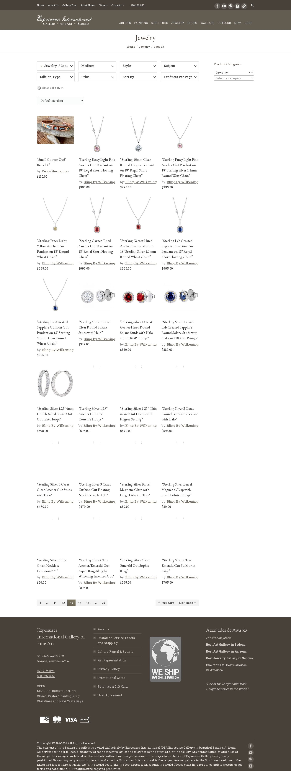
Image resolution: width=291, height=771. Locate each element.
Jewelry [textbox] (232, 72)
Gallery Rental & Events (115, 651)
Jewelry (144, 46)
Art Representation (112, 660)
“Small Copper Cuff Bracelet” (51, 162)
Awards (103, 629)
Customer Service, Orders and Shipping (116, 640)
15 (87, 603)
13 (71, 603)
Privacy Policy (109, 669)
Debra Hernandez (55, 171)
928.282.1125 (46, 671)
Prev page (167, 603)
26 (103, 603)
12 (63, 603)
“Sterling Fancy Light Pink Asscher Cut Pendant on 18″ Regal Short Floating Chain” (97, 167)
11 (55, 603)
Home (131, 46)
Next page (186, 603)
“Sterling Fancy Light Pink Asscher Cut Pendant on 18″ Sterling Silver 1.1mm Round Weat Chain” (180, 167)
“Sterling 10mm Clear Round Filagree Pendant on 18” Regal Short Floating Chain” (137, 167)
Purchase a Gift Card (113, 686)
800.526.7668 (46, 676)
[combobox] (234, 72)
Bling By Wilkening (99, 182)
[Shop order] (60, 100)
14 (79, 603)
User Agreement (110, 695)
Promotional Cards (111, 678)
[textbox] (234, 78)
